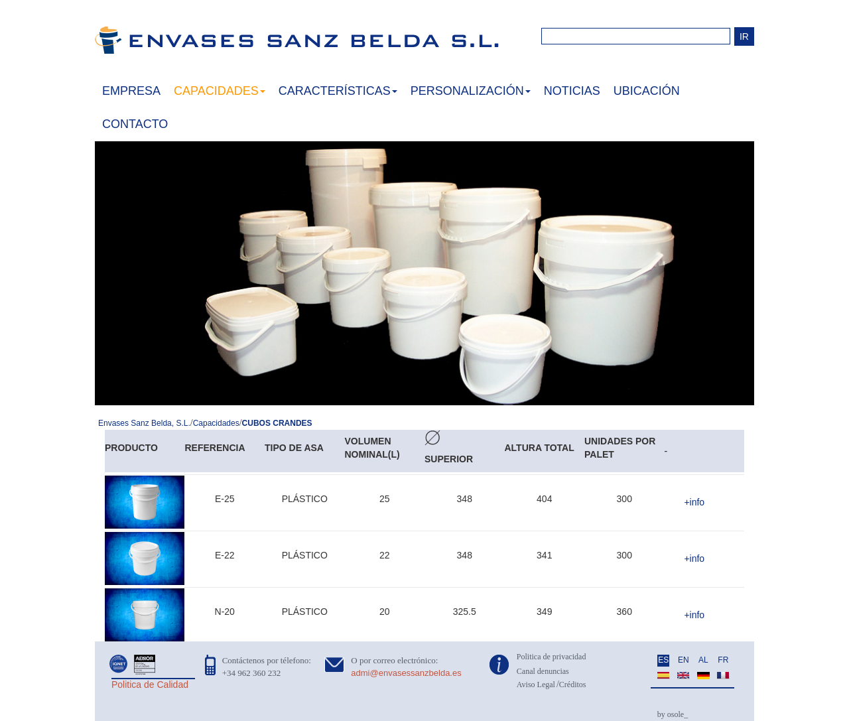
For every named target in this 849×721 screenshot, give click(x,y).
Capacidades (216, 423)
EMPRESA (131, 91)
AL (703, 660)
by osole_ (672, 714)
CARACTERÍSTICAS (338, 91)
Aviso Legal (536, 684)
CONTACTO (135, 124)
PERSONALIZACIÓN (471, 91)
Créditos (572, 684)
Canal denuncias (543, 671)
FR (723, 660)
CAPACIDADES (219, 91)
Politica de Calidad (149, 684)
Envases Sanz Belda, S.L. (144, 423)
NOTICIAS (572, 91)
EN (683, 660)
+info (694, 502)
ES (663, 660)
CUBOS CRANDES (277, 423)
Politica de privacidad (551, 656)
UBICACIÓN (647, 91)
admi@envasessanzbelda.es (406, 673)
